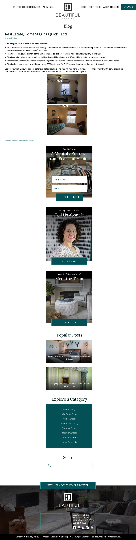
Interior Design (11, 38)
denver (15, 141)
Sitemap (65, 536)
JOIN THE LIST (69, 197)
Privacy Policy (32, 536)
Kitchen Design (69, 418)
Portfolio (95, 7)
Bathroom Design (69, 432)
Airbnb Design (111, 7)
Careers (19, 536)
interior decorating (26, 141)
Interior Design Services (26, 7)
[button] (48, 7)
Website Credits (50, 536)
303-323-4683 (79, 522)
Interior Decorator (69, 437)
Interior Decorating (69, 423)
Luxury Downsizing (69, 442)
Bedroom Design (69, 428)
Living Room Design (69, 414)
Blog (83, 7)
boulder (8, 141)
